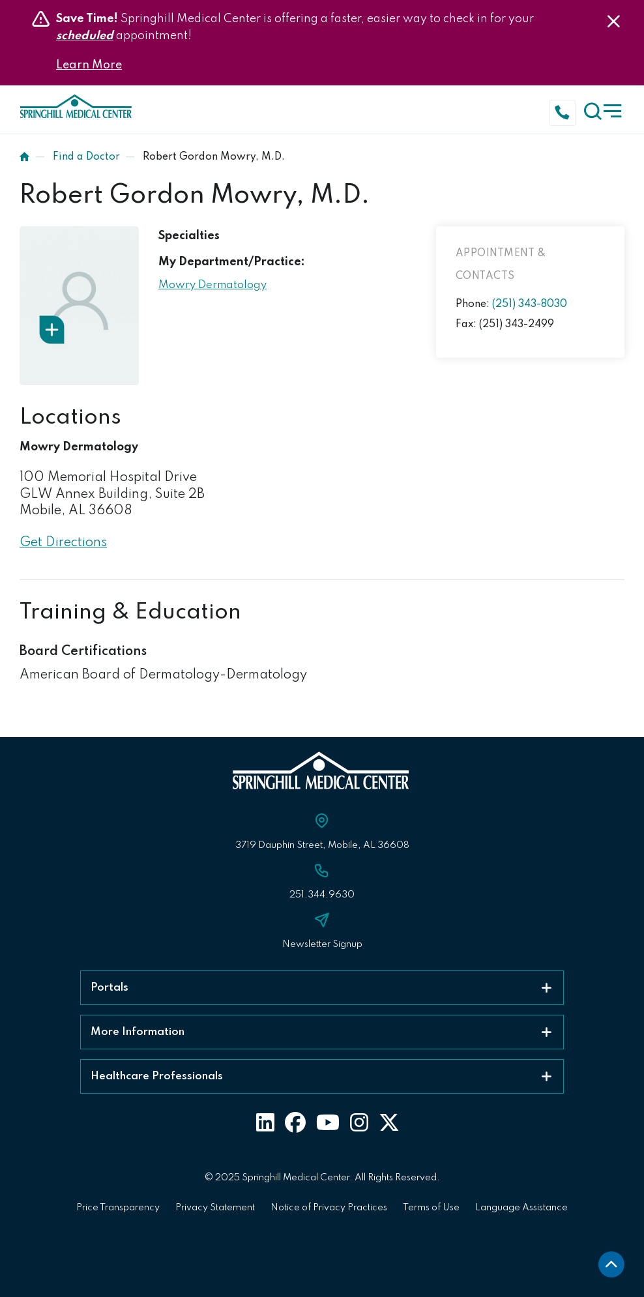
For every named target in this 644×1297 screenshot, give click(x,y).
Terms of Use (431, 1207)
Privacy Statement (215, 1207)
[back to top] (611, 1264)
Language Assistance (521, 1207)
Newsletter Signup (322, 944)
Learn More (89, 65)
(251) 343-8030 (529, 304)
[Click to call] (564, 110)
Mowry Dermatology (212, 285)
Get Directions (63, 542)
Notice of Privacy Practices (329, 1207)
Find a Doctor (86, 157)
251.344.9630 (322, 894)
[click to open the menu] (603, 109)
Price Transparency (118, 1207)
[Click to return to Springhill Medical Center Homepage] (77, 109)
